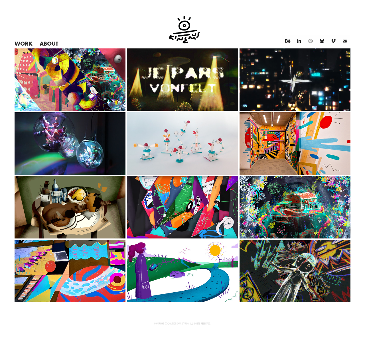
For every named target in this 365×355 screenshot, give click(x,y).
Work (24, 43)
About (49, 43)
